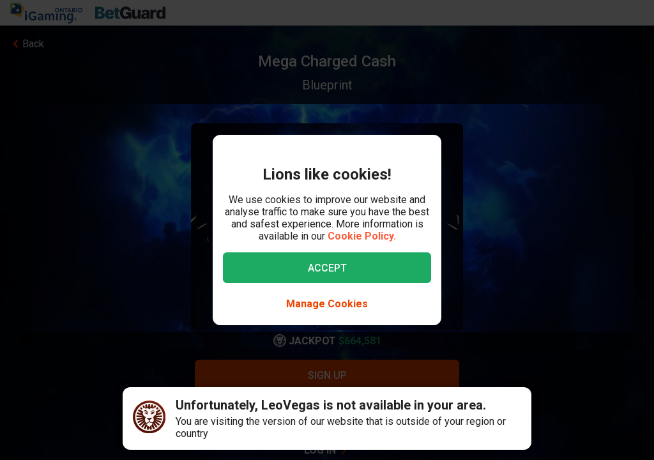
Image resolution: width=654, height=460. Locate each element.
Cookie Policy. (362, 236)
